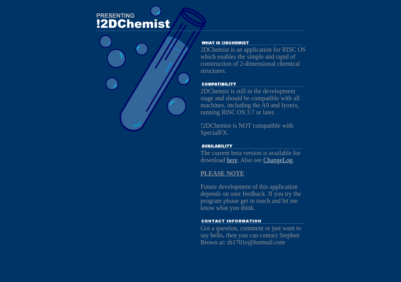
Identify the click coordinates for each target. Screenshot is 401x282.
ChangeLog (278, 160)
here (232, 160)
